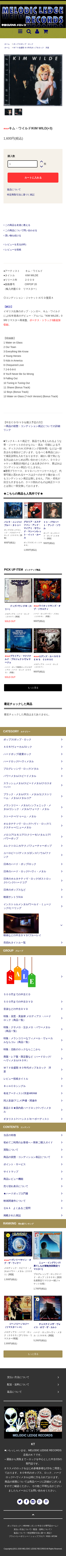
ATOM (54, 1536)
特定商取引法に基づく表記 (20, 194)
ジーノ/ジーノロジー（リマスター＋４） (16, 1325)
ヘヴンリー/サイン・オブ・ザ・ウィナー (17, 1261)
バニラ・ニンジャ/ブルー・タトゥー (12, 523)
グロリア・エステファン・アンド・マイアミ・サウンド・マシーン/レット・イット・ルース (32, 530)
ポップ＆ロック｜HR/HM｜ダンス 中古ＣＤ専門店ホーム (32, 1526)
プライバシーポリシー (18, 1536)
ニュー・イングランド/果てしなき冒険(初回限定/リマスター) (47, 1265)
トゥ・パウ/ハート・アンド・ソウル (51, 525)
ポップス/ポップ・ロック (23, 44)
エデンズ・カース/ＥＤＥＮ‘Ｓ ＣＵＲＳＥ (47, 658)
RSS (48, 1536)
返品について (14, 189)
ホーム (7, 44)
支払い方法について (22, 1529)
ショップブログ (37, 1536)
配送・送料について (42, 1529)
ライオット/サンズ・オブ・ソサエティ (47, 607)
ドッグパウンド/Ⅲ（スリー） (18, 607)
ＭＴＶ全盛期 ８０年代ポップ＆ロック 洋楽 (31, 48)
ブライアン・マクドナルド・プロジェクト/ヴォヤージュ (18, 659)
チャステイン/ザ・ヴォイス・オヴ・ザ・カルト (47, 1326)
